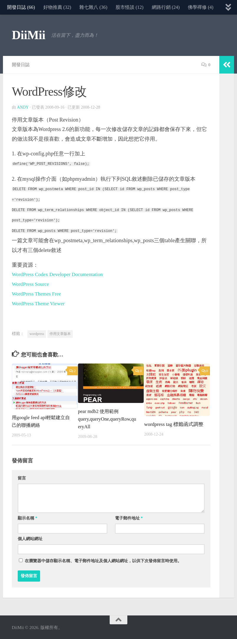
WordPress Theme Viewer (39, 303)
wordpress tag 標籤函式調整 (173, 423)
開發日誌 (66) (21, 7)
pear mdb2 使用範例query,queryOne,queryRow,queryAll (107, 418)
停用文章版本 (60, 333)
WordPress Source (31, 284)
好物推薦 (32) (57, 7)
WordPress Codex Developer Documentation (59, 274)
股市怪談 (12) (130, 7)
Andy (23, 107)
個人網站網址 (30, 538)
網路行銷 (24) (166, 7)
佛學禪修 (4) (200, 7)
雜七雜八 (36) (93, 7)
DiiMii (28, 35)
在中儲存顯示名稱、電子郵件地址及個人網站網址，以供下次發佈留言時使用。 (103, 560)
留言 (22, 477)
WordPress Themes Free (37, 293)
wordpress (36, 333)
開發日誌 (21, 64)
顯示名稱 (27, 517)
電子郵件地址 (129, 517)
